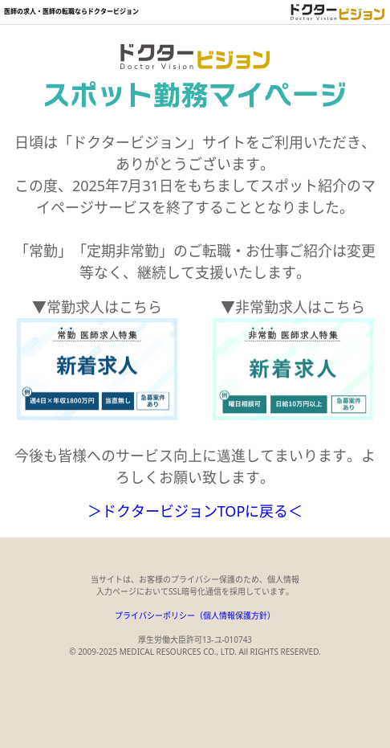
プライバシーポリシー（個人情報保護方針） (195, 615)
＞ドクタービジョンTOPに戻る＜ (195, 511)
